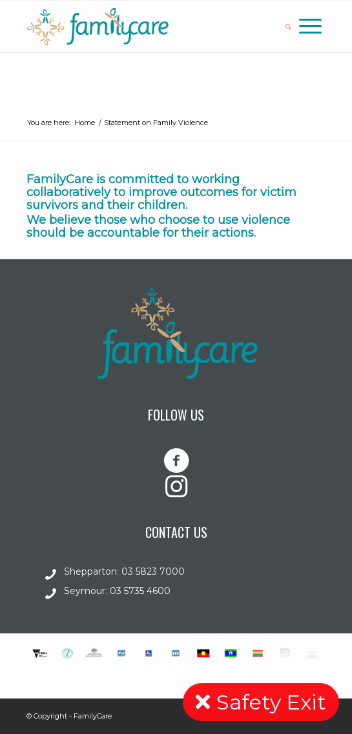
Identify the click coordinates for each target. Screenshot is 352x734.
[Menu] (310, 26)
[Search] (288, 26)
